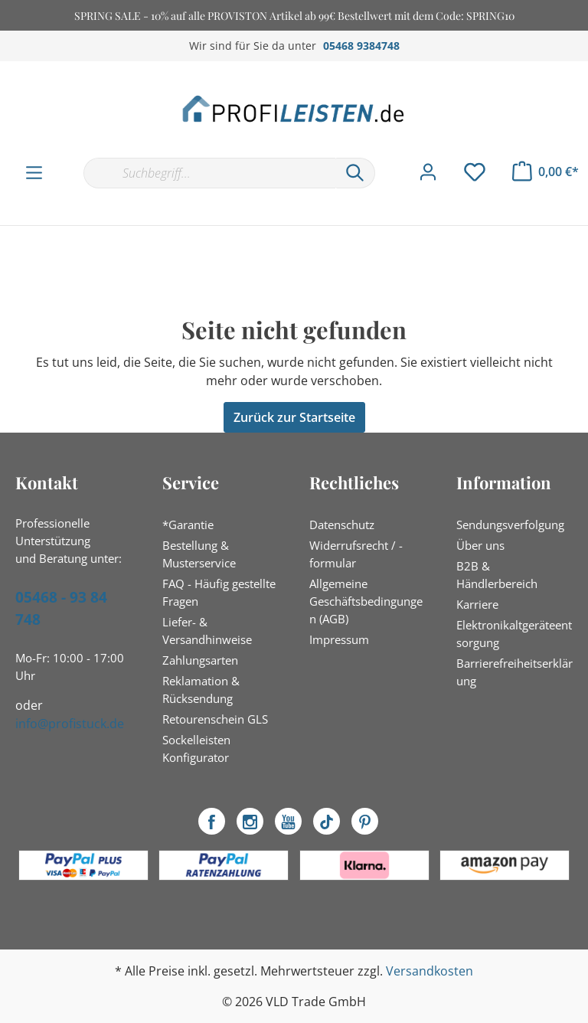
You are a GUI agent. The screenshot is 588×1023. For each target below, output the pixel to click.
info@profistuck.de (69, 723)
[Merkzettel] (474, 172)
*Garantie (188, 524)
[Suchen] (355, 173)
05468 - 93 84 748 (61, 608)
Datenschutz (341, 524)
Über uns (480, 545)
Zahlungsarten (200, 660)
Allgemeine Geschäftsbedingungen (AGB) (366, 601)
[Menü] (34, 173)
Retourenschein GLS (215, 719)
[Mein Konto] (428, 172)
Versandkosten (429, 971)
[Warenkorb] (545, 171)
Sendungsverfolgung (510, 524)
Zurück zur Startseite (294, 417)
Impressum (339, 639)
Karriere (477, 604)
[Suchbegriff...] (209, 173)
